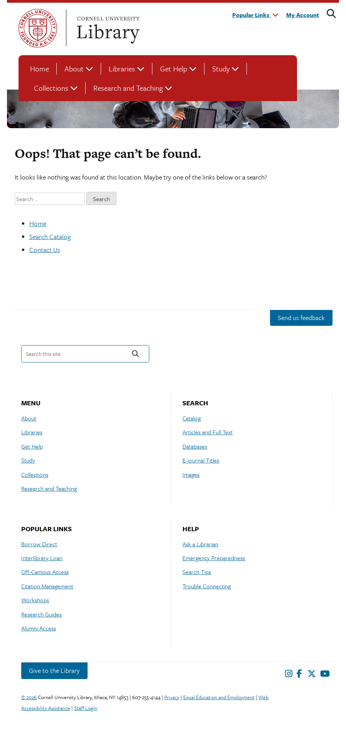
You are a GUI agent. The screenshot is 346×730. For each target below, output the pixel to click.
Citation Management (47, 586)
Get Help (173, 68)
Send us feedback (301, 317)
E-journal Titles (200, 460)
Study (221, 68)
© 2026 (29, 697)
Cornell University (38, 28)
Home (39, 68)
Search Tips (196, 571)
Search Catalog (50, 236)
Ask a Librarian (200, 544)
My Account (302, 14)
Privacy (171, 697)
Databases (194, 446)
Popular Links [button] (255, 14)
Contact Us (44, 249)
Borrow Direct (39, 544)
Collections (51, 88)
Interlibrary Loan (41, 558)
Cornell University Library (107, 28)
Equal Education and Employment (219, 697)
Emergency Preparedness (213, 558)
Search (135, 353)
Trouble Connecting (206, 586)
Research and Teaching (128, 88)
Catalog (191, 418)
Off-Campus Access (45, 571)
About (74, 68)
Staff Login (85, 708)
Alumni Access (38, 628)
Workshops (35, 600)
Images (190, 474)
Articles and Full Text (207, 432)
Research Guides (41, 614)
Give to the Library (54, 670)
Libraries (122, 68)
